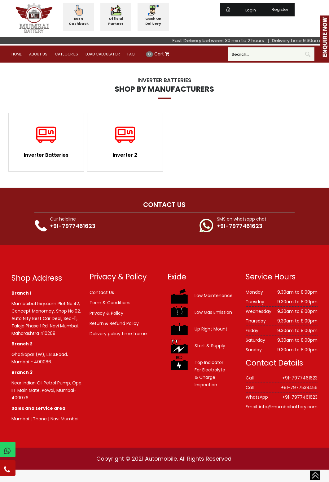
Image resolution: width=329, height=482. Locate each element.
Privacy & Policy (106, 313)
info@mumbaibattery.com (288, 407)
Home (16, 54)
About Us (38, 54)
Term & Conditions (110, 303)
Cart (157, 54)
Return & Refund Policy (114, 323)
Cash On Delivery (153, 21)
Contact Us (102, 292)
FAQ (130, 54)
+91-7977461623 (72, 226)
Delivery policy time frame (118, 334)
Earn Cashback (79, 21)
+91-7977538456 (299, 387)
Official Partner (116, 21)
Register (276, 9)
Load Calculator (103, 54)
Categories (66, 54)
